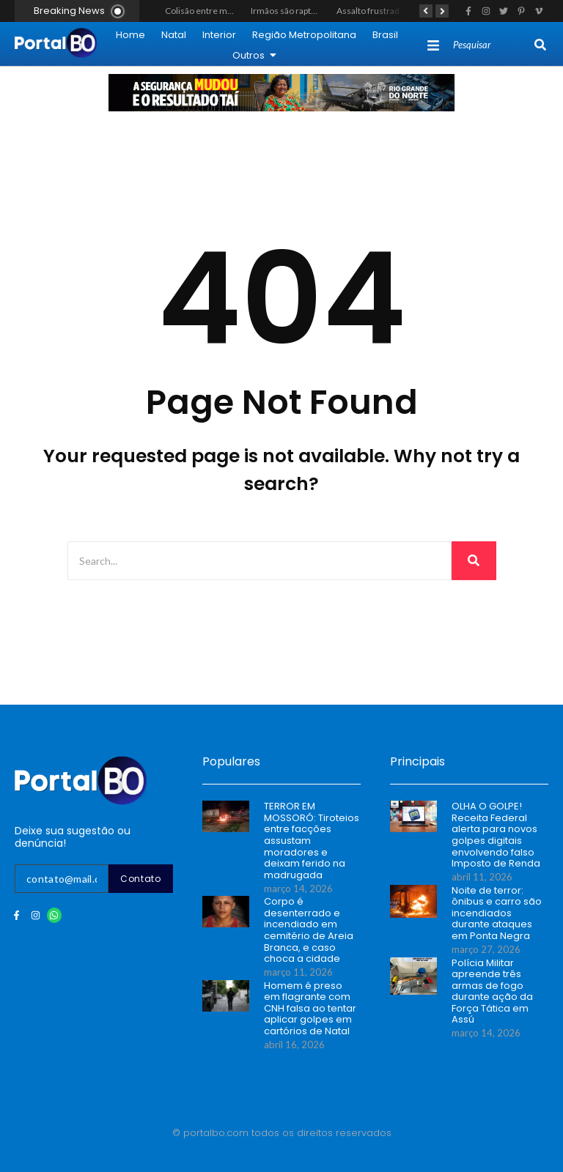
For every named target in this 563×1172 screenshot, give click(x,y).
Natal (173, 35)
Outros (254, 55)
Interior (219, 35)
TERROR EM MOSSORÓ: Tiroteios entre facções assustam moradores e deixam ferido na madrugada (311, 840)
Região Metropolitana (304, 35)
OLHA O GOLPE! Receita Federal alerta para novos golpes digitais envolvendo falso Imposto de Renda (496, 835)
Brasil (385, 35)
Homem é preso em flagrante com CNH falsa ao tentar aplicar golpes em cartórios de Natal (310, 1008)
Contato (140, 878)
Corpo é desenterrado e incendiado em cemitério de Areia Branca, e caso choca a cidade (308, 930)
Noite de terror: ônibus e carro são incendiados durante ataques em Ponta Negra (497, 913)
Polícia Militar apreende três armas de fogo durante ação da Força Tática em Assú (492, 991)
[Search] (492, 45)
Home (130, 35)
